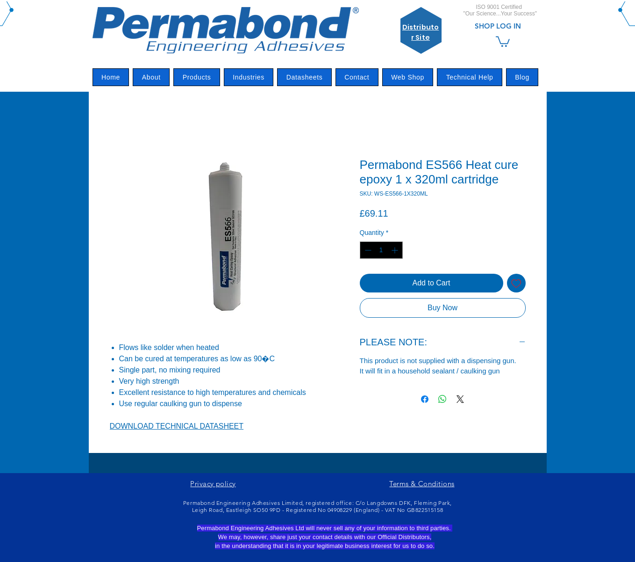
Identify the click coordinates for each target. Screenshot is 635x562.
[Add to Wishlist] (516, 283)
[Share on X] (460, 399)
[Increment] (395, 250)
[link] (503, 41)
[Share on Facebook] (424, 399)
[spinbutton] (381, 250)
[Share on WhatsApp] (442, 399)
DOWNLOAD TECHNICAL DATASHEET (177, 426)
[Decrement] (367, 250)
